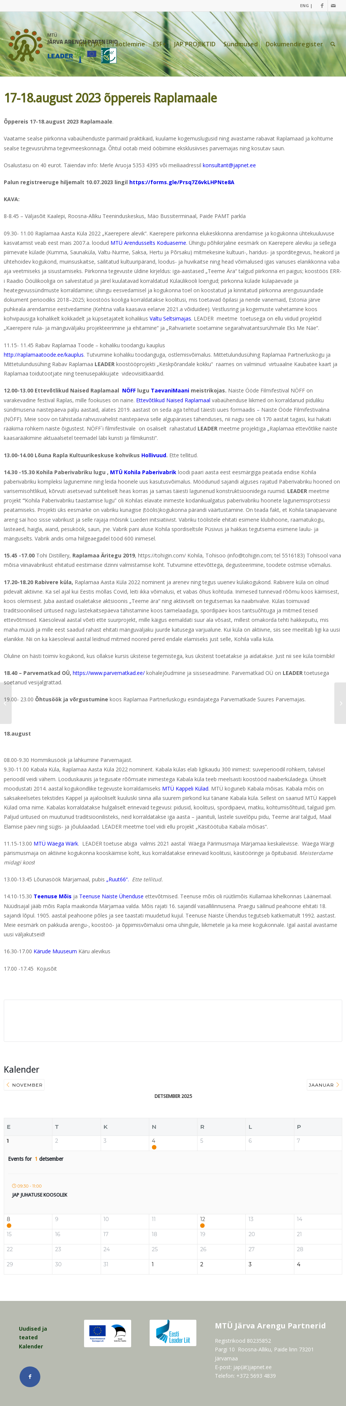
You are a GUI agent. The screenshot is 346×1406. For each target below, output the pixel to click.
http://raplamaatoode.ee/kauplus (44, 354)
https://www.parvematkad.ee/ (109, 672)
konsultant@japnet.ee (229, 165)
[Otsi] (333, 44)
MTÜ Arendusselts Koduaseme (148, 242)
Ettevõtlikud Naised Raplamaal (173, 400)
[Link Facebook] (322, 5)
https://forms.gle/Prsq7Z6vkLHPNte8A (181, 182)
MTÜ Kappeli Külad (185, 788)
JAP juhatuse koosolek (39, 1195)
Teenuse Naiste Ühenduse (111, 896)
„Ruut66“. (119, 879)
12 (202, 1219)
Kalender (31, 1346)
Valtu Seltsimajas (170, 318)
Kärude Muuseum (55, 951)
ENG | (306, 5)
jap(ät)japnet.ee (252, 1367)
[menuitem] (304, 6)
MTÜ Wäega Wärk (56, 843)
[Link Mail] (333, 5)
